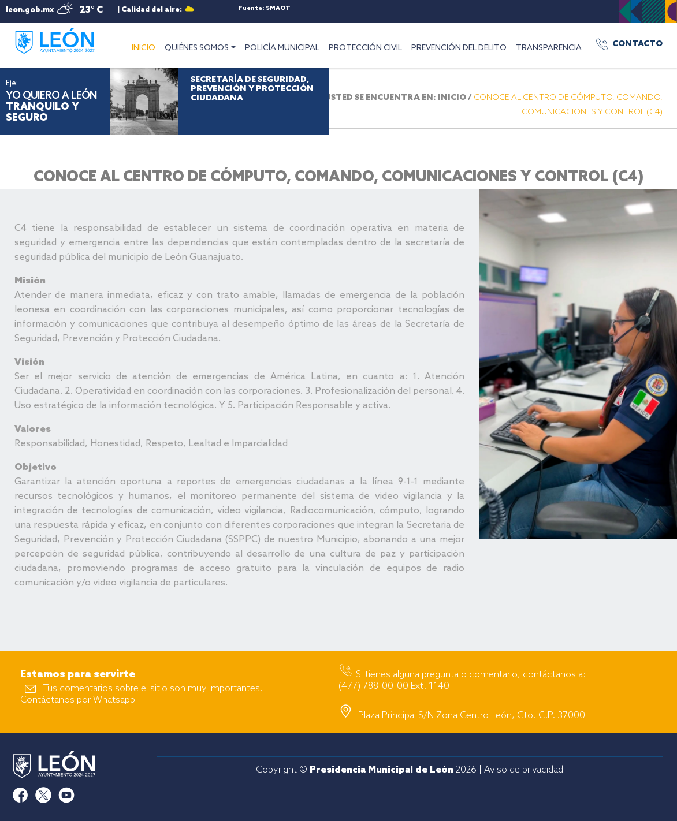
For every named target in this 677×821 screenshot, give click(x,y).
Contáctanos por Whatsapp (77, 700)
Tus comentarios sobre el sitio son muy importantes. (153, 688)
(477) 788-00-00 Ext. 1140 (393, 686)
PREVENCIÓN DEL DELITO (459, 48)
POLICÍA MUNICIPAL (282, 48)
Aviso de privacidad (523, 769)
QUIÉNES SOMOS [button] (197, 48)
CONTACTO (637, 44)
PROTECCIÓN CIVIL (365, 48)
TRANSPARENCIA (549, 48)
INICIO (146, 46)
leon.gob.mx (30, 10)
